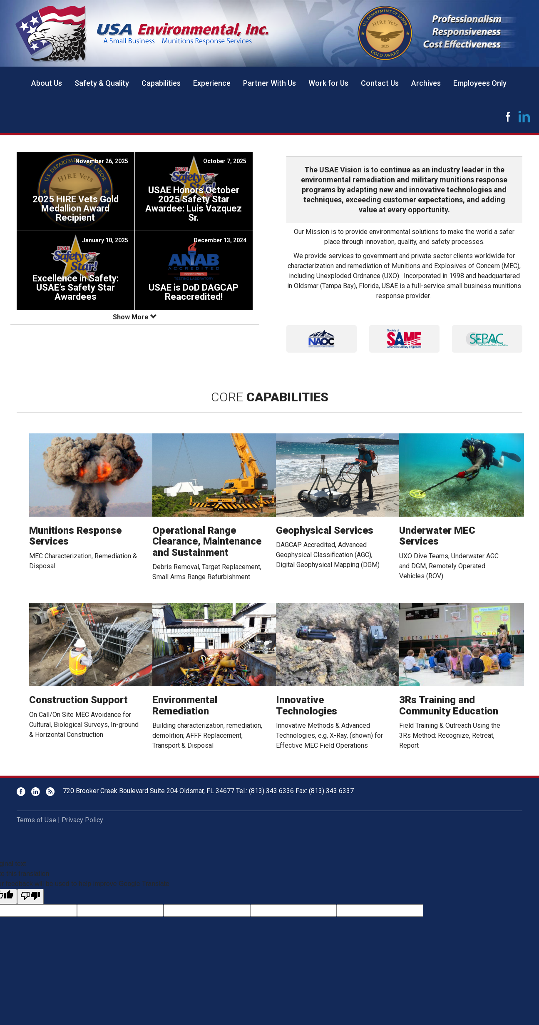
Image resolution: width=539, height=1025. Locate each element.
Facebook (507, 116)
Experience (212, 83)
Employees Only (480, 83)
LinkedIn (524, 116)
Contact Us (380, 83)
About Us (46, 83)
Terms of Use (36, 820)
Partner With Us (269, 83)
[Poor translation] (30, 896)
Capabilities (161, 83)
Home (12, 83)
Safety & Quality (102, 83)
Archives (426, 83)
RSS (50, 791)
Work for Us (328, 83)
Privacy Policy (82, 820)
